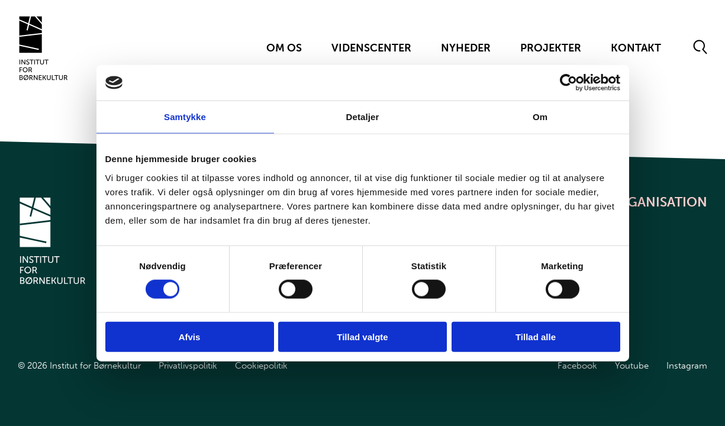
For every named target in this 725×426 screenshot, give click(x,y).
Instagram (686, 365)
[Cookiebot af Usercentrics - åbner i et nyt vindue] (568, 83)
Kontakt (636, 47)
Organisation (657, 202)
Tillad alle (535, 336)
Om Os (284, 47)
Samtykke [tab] (185, 117)
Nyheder (466, 47)
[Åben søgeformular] (700, 48)
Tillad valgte (362, 336)
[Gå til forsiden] (43, 48)
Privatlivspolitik (188, 365)
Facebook (577, 365)
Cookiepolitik (261, 365)
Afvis (190, 336)
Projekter (550, 47)
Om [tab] (540, 117)
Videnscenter (371, 47)
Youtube (632, 365)
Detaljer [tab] (362, 117)
